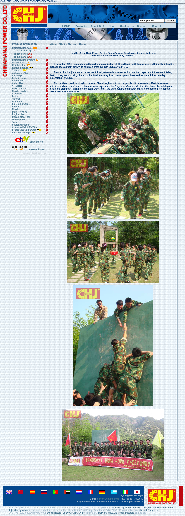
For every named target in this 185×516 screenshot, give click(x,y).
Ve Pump (119, 507)
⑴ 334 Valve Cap (24, 50)
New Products (19, 62)
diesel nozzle (155, 507)
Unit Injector (18, 65)
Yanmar (16, 99)
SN (80, 513)
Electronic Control (21, 104)
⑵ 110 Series (22, 54)
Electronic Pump (21, 132)
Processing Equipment (24, 130)
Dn (64, 513)
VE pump (17, 75)
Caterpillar (17, 83)
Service (141, 26)
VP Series (17, 86)
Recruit (156, 26)
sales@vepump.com (108, 498)
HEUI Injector (19, 88)
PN (83, 513)
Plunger (16, 106)
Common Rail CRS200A (24, 127)
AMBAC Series (20, 73)
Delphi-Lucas (19, 78)
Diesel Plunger (148, 510)
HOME (66, 26)
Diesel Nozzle (54, 513)
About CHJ (97, 26)
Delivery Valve (19, 112)
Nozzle (15, 109)
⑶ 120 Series (22, 57)
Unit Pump (17, 101)
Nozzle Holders (20, 91)
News (112, 26)
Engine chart (18, 114)
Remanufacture (20, 67)
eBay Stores (29, 142)
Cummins (17, 93)
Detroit (15, 96)
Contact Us (127, 26)
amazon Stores (28, 149)
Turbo (15, 122)
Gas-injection (19, 119)
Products (81, 26)
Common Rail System (26, 60)
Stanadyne (17, 80)
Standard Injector (21, 124)
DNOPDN (71, 513)
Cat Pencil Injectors (124, 513)
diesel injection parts (136, 507)
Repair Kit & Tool (21, 117)
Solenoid (16, 70)
